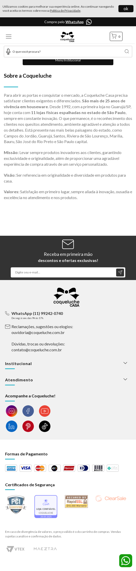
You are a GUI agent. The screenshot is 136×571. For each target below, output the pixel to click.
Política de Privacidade (65, 10)
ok (126, 8)
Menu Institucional (68, 60)
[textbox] (68, 51)
